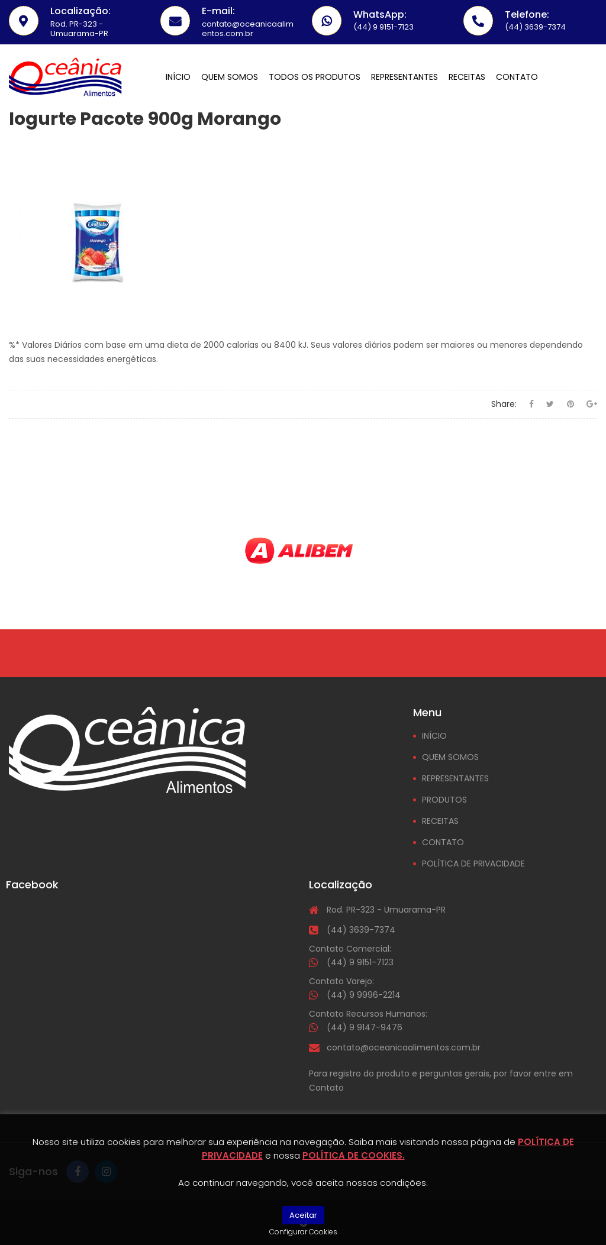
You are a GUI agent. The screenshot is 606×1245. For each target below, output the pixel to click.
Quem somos (229, 77)
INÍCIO (434, 736)
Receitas (467, 77)
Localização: (80, 11)
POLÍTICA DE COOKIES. (353, 1155)
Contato (517, 77)
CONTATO (443, 842)
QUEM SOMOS (450, 757)
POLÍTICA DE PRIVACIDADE (473, 863)
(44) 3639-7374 (361, 930)
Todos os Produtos (314, 77)
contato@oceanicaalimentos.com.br (404, 1047)
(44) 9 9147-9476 (364, 1027)
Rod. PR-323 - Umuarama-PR (386, 910)
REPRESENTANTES (455, 778)
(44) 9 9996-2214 (364, 995)
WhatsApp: (380, 14)
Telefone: (527, 14)
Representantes (404, 77)
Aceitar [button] (303, 1215)
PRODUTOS (444, 800)
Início (178, 77)
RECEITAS (440, 821)
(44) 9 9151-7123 (360, 962)
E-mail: (218, 11)
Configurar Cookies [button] (303, 1232)
